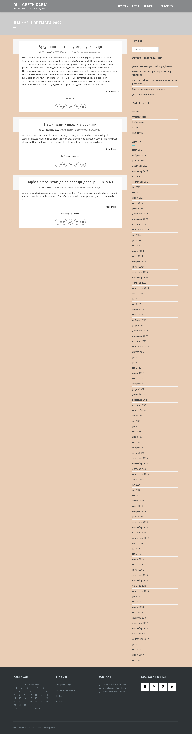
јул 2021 (136, 420)
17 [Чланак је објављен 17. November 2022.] (31, 698)
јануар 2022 (138, 389)
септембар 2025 (140, 181)
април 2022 (138, 373)
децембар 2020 (140, 458)
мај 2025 (136, 192)
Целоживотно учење (65, 690)
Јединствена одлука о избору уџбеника (152, 66)
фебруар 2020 (139, 511)
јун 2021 (136, 426)
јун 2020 (136, 490)
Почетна (123, 6)
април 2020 (138, 500)
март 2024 (137, 256)
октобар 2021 (139, 405)
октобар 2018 (139, 585)
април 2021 (138, 436)
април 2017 (138, 654)
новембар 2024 (140, 218)
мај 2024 (136, 245)
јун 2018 (136, 596)
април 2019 (138, 559)
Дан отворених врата (143, 94)
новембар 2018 (140, 580)
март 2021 (137, 442)
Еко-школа (74, 213)
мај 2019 (136, 553)
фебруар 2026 (139, 155)
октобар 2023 (139, 282)
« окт (16, 708)
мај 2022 (136, 367)
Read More (112, 91)
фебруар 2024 (139, 261)
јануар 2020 (138, 516)
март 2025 (137, 203)
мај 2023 (136, 304)
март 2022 (137, 378)
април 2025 (138, 197)
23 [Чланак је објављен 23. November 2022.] (25, 701)
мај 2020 (136, 495)
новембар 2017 (140, 628)
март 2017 (137, 660)
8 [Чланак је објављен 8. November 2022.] (19, 695)
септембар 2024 (140, 229)
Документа (166, 6)
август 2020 (138, 479)
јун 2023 (136, 298)
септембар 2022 (140, 346)
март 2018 (137, 612)
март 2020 (137, 506)
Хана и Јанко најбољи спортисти (149, 89)
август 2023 (138, 293)
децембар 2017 (140, 623)
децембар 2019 (140, 522)
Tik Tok (59, 696)
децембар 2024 (140, 213)
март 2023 (137, 314)
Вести (135, 6)
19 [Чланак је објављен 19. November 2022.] (41, 698)
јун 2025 (136, 187)
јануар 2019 (138, 569)
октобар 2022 (139, 341)
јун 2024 (136, 240)
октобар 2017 (139, 633)
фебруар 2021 (139, 447)
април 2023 (138, 309)
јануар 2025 (138, 208)
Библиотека (138, 122)
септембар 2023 (140, 288)
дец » (37, 708)
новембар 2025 (140, 171)
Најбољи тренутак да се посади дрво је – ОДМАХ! (70, 182)
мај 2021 (136, 431)
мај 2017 (136, 649)
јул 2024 (136, 235)
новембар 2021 (140, 399)
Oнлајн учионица (63, 685)
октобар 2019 (139, 532)
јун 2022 (136, 362)
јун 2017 (136, 644)
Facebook (60, 701)
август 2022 (138, 351)
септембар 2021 (140, 410)
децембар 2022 (140, 330)
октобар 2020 (139, 468)
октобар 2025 (139, 176)
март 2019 (137, 564)
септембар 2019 (140, 537)
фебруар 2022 (139, 383)
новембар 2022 (140, 335)
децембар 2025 (140, 165)
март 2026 (137, 149)
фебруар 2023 (139, 320)
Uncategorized (139, 116)
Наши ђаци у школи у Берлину (70, 124)
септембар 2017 (140, 638)
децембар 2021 (140, 394)
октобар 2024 (139, 224)
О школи (148, 6)
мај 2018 (136, 601)
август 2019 (138, 543)
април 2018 (138, 607)
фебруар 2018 (139, 617)
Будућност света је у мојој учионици (70, 46)
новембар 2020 (140, 463)
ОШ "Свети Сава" (31, 4)
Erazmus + (68, 156)
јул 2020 (136, 484)
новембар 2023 (140, 277)
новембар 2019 (140, 527)
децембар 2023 (140, 272)
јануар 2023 (138, 325)
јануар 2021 (138, 452)
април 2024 (138, 250)
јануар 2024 (138, 266)
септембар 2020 (140, 474)
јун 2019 (136, 548)
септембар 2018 (140, 591)
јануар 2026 (138, 160)
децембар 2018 (140, 575)
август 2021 (138, 415)
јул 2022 (136, 357)
